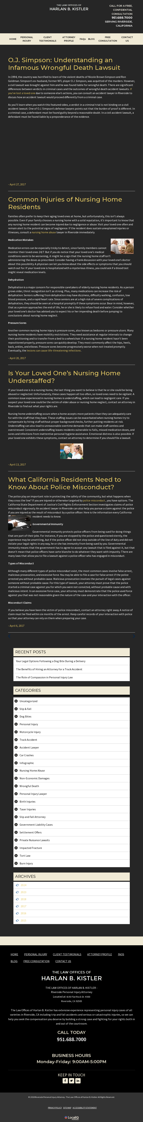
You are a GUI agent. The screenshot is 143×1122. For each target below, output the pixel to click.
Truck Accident (28, 739)
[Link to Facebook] (65, 1080)
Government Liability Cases (36, 824)
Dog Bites (25, 716)
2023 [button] (23, 892)
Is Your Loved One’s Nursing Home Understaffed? (64, 376)
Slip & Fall (25, 709)
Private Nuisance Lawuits (35, 840)
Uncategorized (28, 701)
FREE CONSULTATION (107, 39)
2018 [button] (23, 899)
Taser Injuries (28, 809)
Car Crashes (27, 755)
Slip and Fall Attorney (32, 817)
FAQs (83, 39)
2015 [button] (23, 920)
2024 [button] (23, 885)
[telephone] (122, 17)
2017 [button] (23, 906)
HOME (12, 39)
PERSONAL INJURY (26, 39)
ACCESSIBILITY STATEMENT (85, 1107)
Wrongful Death (29, 786)
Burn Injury (26, 863)
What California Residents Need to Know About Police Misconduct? (64, 483)
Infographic (27, 763)
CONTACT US (127, 39)
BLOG (91, 39)
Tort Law (25, 855)
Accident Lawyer (29, 747)
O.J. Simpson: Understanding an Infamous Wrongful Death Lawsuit (64, 63)
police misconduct (94, 500)
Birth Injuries (27, 801)
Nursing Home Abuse (32, 770)
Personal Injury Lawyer (33, 794)
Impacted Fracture (31, 848)
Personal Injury (29, 724)
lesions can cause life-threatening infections (54, 350)
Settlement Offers (31, 832)
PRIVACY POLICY (55, 1107)
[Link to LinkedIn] (78, 1080)
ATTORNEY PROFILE (68, 39)
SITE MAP (67, 1107)
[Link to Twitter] (71, 1080)
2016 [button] (23, 913)
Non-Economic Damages (35, 778)
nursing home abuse (44, 232)
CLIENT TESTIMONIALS (47, 39)
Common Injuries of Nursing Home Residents (65, 203)
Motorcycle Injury (30, 732)
